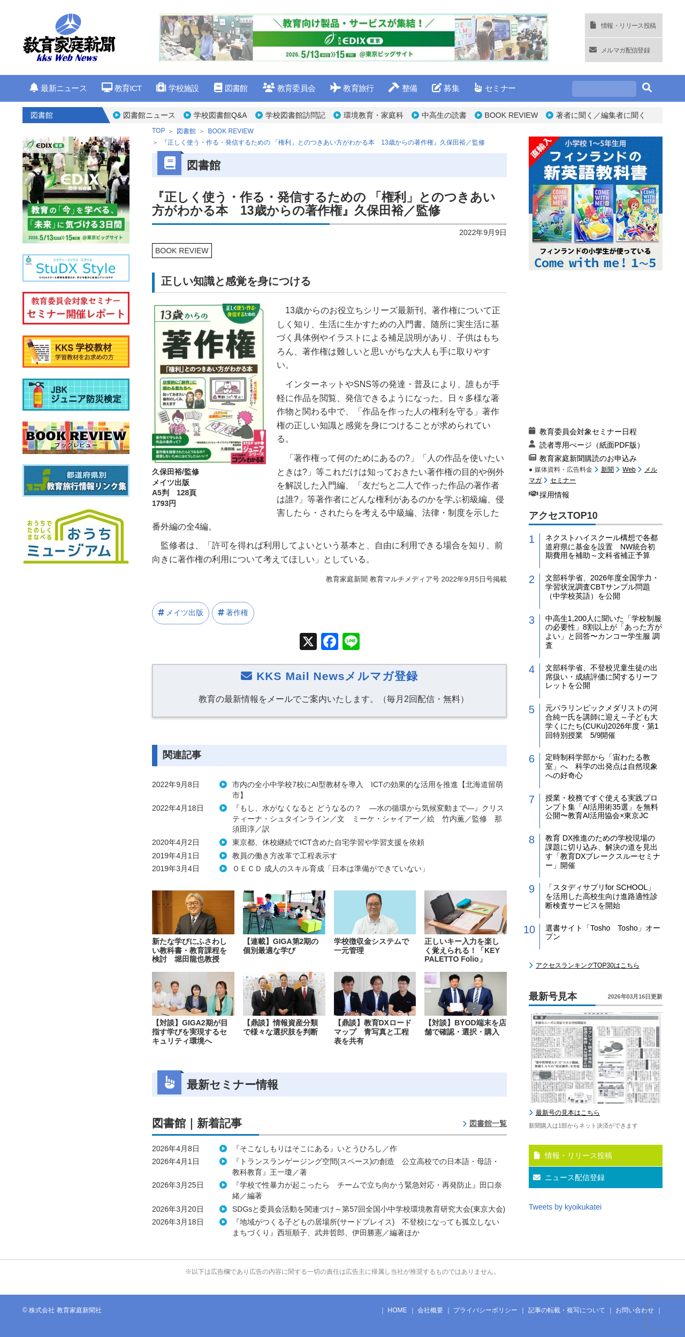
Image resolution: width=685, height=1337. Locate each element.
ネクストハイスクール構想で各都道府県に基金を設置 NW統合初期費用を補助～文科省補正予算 (601, 546)
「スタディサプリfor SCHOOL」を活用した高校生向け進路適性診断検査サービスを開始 (601, 896)
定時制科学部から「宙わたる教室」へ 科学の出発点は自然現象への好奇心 (601, 766)
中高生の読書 (444, 115)
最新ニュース (58, 88)
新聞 (607, 469)
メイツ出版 (184, 612)
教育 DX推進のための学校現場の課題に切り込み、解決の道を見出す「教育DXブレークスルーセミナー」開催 (602, 851)
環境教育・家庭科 (374, 115)
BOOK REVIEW (511, 115)
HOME (397, 1310)
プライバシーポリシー (485, 1310)
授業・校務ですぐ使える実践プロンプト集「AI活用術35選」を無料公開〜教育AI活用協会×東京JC (601, 807)
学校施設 (177, 88)
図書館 (231, 88)
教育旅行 (352, 88)
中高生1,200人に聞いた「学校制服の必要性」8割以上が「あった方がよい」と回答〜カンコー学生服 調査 (603, 631)
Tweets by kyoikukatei (565, 1207)
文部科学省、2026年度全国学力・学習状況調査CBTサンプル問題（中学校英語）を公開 (602, 586)
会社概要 (430, 1310)
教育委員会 (289, 88)
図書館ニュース (149, 115)
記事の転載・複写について (566, 1310)
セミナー (494, 88)
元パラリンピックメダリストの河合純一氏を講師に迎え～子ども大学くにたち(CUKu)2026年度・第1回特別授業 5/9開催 (602, 721)
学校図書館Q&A (220, 115)
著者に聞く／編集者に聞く (601, 115)
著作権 (237, 612)
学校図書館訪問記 (295, 115)
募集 (445, 88)
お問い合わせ (634, 1310)
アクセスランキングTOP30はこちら (588, 965)
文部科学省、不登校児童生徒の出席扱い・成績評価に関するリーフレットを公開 (601, 676)
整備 (403, 88)
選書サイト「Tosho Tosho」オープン (602, 932)
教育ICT (122, 88)
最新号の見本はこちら (568, 1112)
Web (628, 469)
